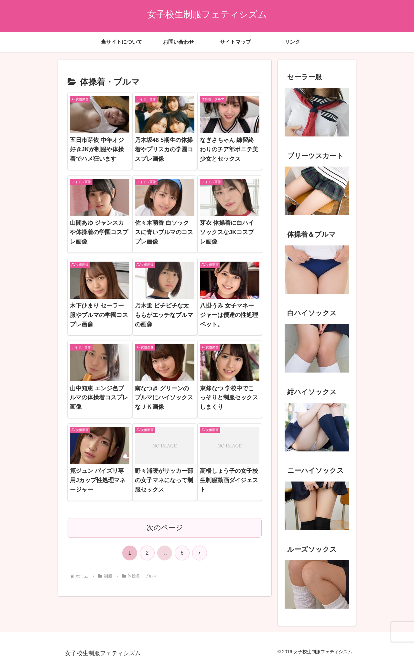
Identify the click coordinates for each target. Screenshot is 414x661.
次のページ (165, 528)
